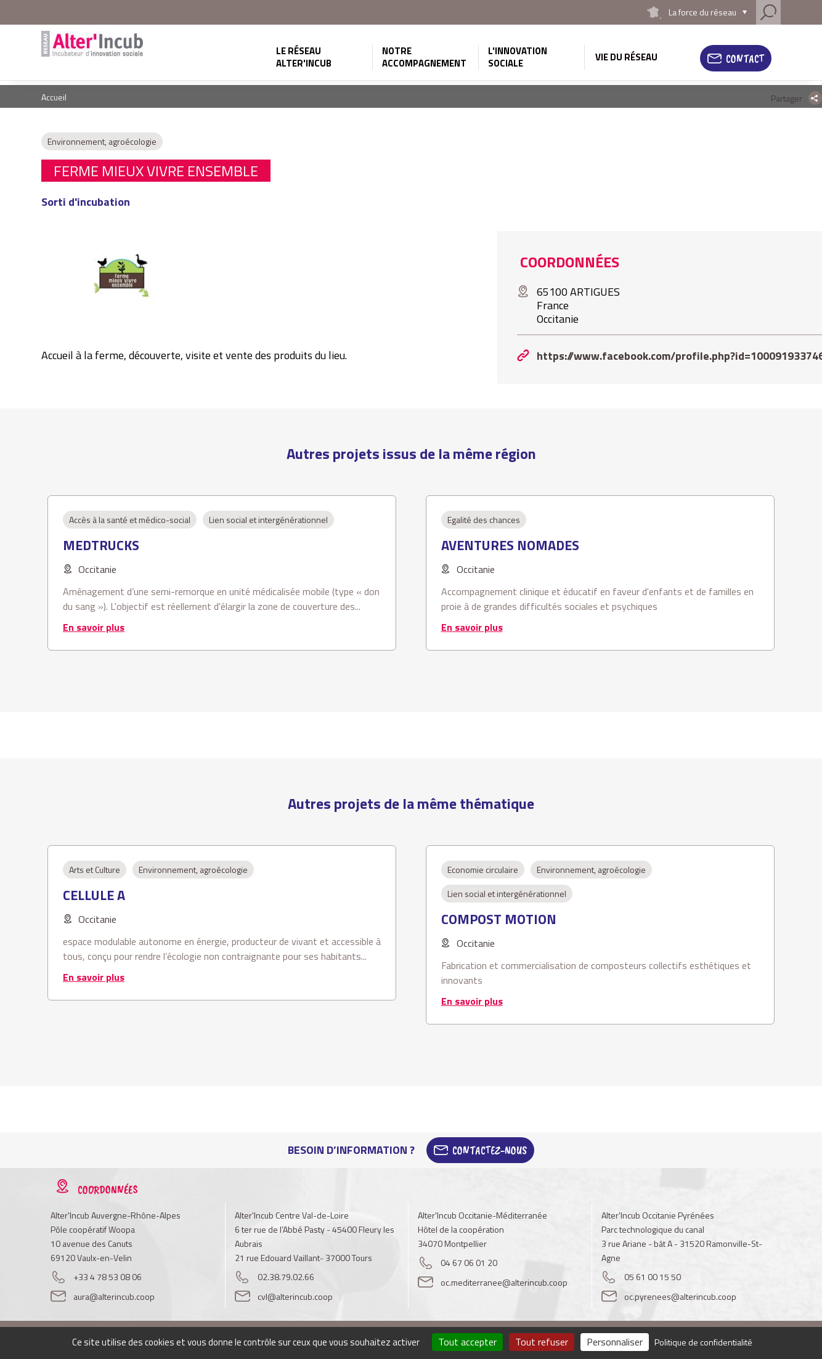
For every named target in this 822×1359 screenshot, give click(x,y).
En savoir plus (93, 627)
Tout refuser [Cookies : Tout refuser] (541, 1341)
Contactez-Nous (489, 1150)
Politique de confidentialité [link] (703, 1342)
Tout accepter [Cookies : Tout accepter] (467, 1341)
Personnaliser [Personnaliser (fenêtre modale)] (615, 1341)
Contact (745, 58)
